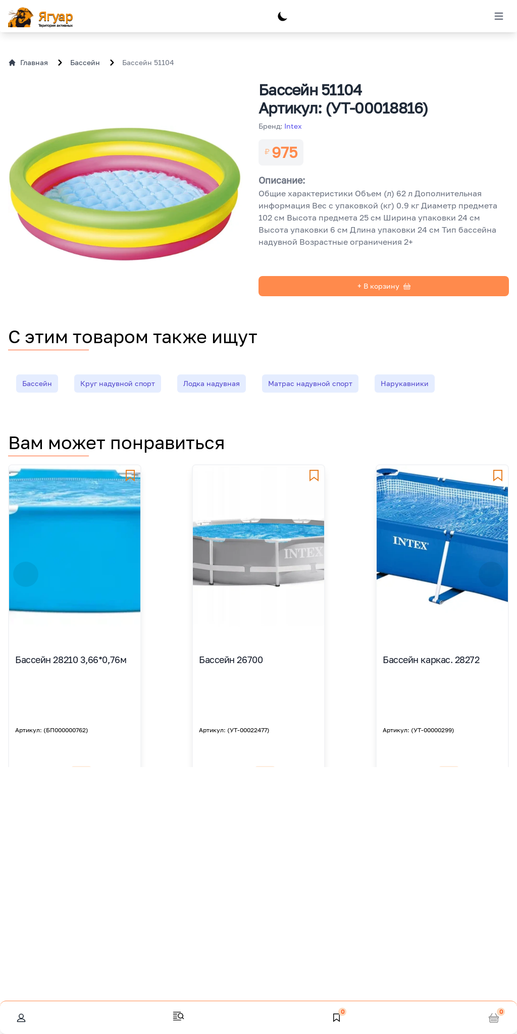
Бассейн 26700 (231, 659)
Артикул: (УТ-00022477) (234, 730)
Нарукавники (405, 383)
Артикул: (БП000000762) (51, 730)
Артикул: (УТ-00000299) (418, 730)
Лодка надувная (211, 383)
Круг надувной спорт (117, 383)
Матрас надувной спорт (310, 383)
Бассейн (85, 62)
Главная (28, 62)
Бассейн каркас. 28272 (431, 659)
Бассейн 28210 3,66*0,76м (70, 659)
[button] (25, 574)
